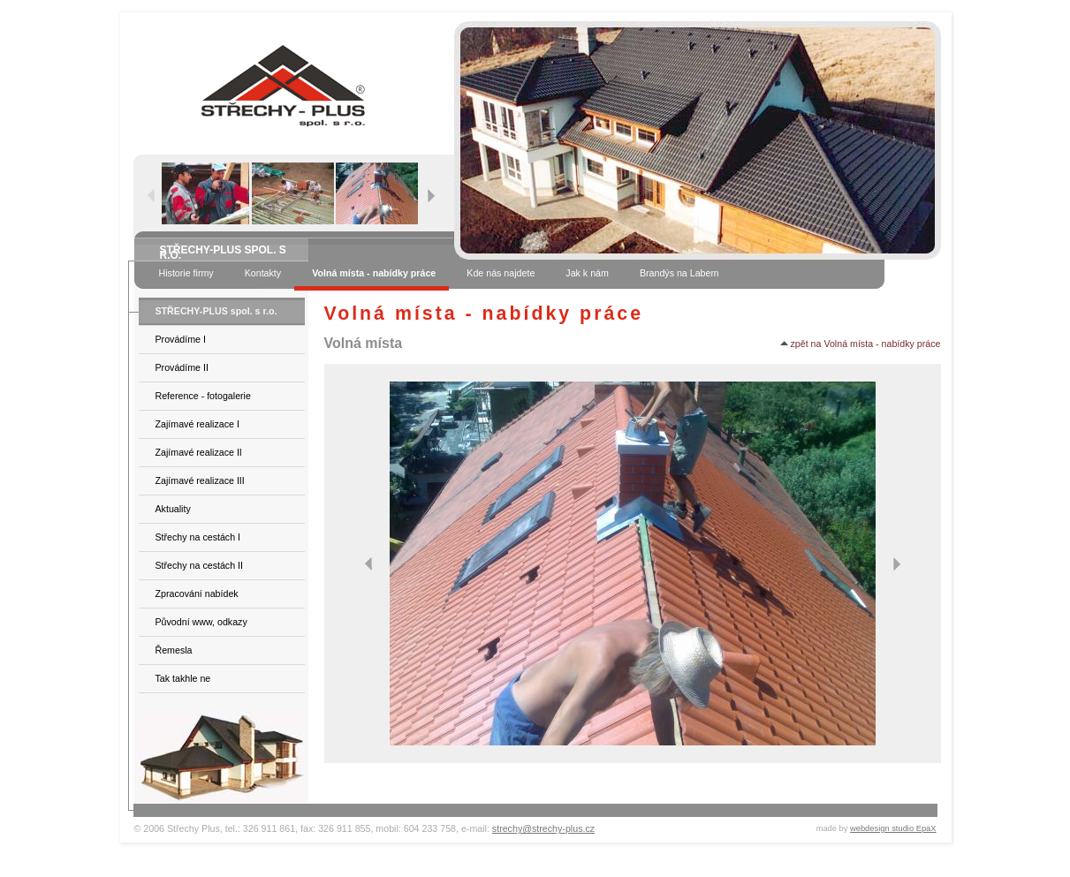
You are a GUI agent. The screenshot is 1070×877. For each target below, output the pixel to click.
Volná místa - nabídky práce (374, 273)
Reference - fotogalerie (203, 395)
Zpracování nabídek (197, 593)
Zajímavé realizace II (199, 452)
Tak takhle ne (183, 678)
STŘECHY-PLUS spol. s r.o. (216, 311)
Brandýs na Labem (679, 273)
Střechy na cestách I (198, 537)
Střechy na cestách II (200, 565)
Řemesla (174, 650)
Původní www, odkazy (201, 621)
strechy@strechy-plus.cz (543, 828)
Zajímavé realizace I (197, 424)
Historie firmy (186, 273)
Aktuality (173, 508)
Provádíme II (182, 367)
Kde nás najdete (501, 273)
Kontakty (263, 273)
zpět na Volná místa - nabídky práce (860, 343)
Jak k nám (587, 273)
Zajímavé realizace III (200, 480)
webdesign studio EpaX (893, 828)
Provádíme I (181, 339)
